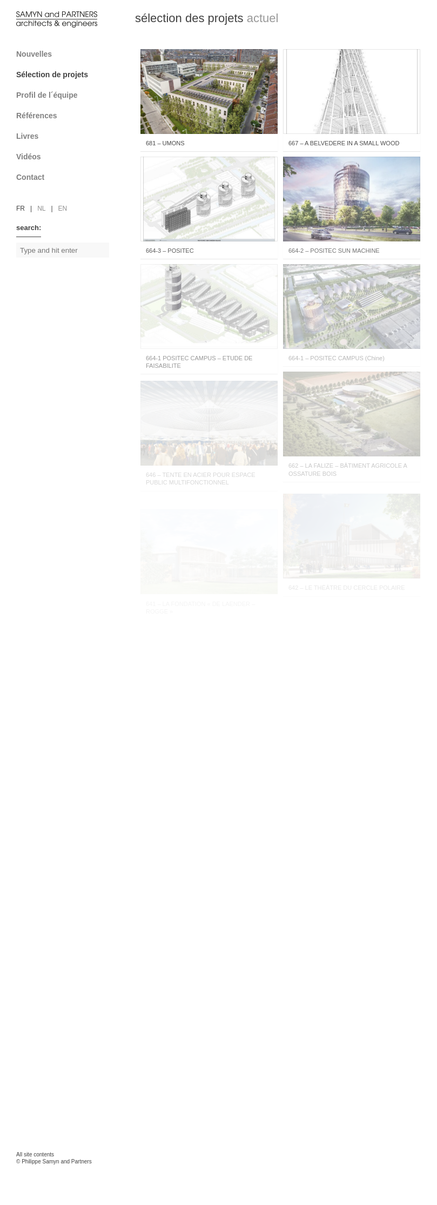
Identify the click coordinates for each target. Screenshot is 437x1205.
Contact (66, 177)
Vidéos (28, 156)
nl (41, 208)
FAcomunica (62, 1172)
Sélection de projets (66, 74)
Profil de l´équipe (66, 95)
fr (20, 208)
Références (66, 115)
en (63, 208)
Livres (66, 136)
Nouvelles (34, 54)
